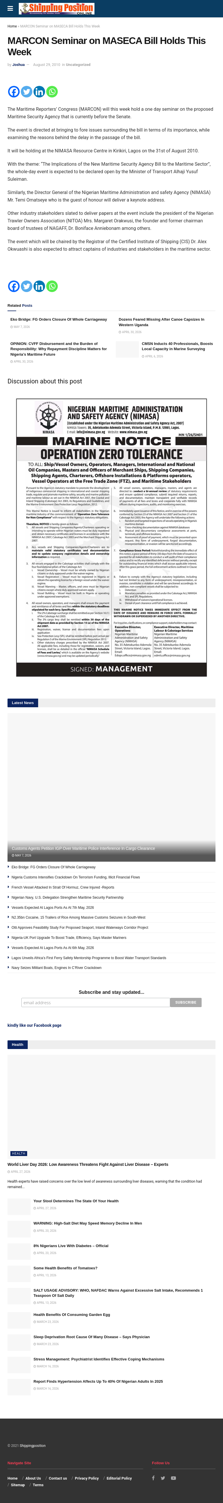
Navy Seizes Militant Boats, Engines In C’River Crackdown (56, 968)
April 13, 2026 (45, 1274)
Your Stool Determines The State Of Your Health (76, 1200)
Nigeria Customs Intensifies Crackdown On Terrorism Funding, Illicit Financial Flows (76, 877)
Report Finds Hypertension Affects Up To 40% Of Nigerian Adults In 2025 (98, 1381)
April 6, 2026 (152, 356)
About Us (33, 1478)
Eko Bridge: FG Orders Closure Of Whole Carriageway (58, 319)
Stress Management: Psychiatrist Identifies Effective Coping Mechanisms (99, 1358)
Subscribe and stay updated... (111, 992)
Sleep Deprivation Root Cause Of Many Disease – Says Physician (92, 1336)
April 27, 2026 (19, 1171)
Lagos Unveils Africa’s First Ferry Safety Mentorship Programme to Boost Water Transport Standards (89, 958)
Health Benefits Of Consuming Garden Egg (72, 1314)
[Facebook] (14, 91)
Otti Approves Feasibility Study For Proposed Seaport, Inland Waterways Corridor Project (80, 928)
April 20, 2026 (45, 1229)
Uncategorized (78, 64)
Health (18, 1153)
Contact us (58, 1478)
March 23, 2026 (46, 1321)
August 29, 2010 (46, 64)
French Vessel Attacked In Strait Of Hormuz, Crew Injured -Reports (63, 887)
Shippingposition (32, 1445)
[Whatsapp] (52, 91)
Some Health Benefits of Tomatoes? (66, 1267)
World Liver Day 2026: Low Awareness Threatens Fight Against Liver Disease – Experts (88, 1164)
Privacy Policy (87, 1478)
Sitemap (18, 1484)
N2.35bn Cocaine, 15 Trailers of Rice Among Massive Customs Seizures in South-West (78, 917)
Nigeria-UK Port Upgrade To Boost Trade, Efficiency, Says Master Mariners (69, 938)
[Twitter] (26, 91)
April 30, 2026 (130, 332)
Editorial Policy (119, 1478)
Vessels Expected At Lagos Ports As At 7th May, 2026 (53, 908)
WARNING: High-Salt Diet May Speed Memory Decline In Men (88, 1223)
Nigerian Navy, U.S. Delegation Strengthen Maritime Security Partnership (68, 897)
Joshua (18, 64)
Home (12, 26)
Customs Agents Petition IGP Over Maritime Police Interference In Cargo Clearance (83, 848)
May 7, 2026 (20, 326)
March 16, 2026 (46, 1365)
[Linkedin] (39, 91)
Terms (38, 1484)
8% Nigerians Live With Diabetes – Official (71, 1245)
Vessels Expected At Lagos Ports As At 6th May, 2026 (53, 948)
